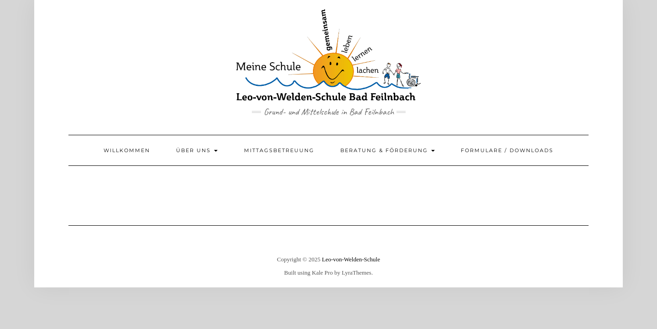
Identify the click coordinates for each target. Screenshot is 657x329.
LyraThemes (356, 272)
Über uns (197, 150)
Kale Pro (322, 272)
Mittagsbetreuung (279, 150)
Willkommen (127, 150)
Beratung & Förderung (387, 150)
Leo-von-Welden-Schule (351, 259)
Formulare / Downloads (507, 150)
